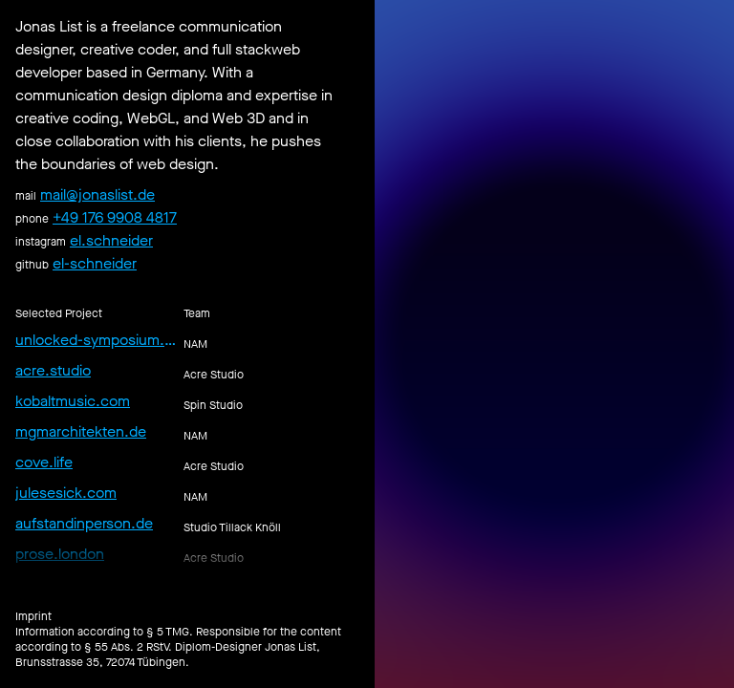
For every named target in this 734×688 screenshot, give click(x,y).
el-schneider (95, 263)
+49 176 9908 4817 (115, 217)
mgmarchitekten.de (80, 431)
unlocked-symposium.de (95, 340)
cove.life (44, 462)
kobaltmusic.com (72, 401)
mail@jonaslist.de (97, 194)
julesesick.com (66, 493)
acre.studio (53, 370)
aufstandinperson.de (84, 523)
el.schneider (111, 240)
